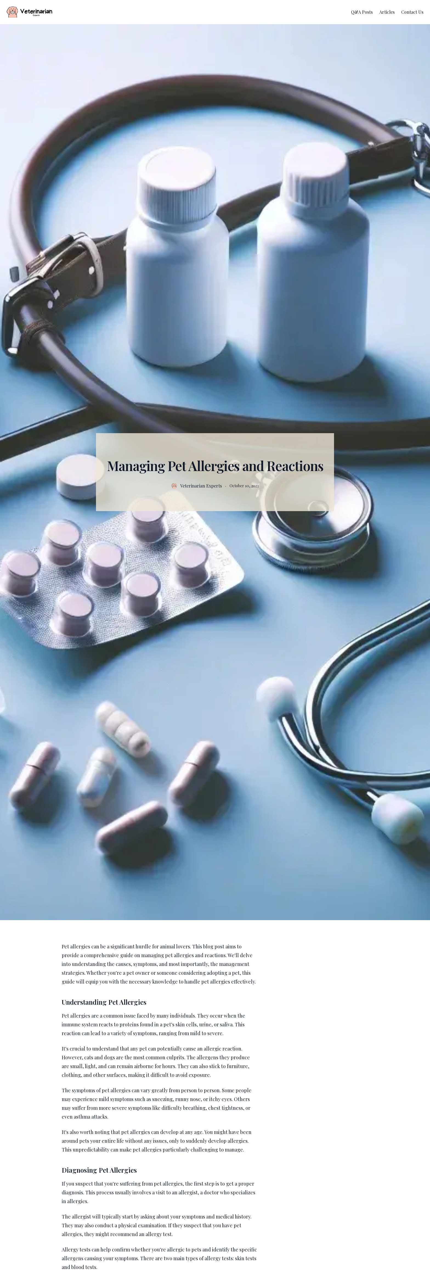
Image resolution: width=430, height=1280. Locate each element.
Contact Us (412, 12)
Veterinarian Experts (201, 486)
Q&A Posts (362, 12)
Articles (387, 12)
